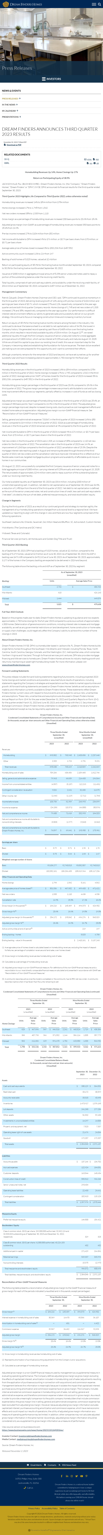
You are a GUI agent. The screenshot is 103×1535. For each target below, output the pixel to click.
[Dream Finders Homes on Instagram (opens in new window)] (72, 1476)
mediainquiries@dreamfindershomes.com (36, 1439)
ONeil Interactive (68, 1530)
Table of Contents (67, 1508)
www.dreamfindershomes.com (16, 665)
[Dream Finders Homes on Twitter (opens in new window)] (76, 1476)
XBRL (6, 163)
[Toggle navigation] (94, 4)
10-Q (6, 159)
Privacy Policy (34, 1508)
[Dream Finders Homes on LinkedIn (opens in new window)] (67, 1476)
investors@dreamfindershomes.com (35, 1436)
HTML (88, 159)
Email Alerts (36, 1465)
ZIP (96, 163)
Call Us (28, 1487)
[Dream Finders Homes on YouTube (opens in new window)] (81, 1476)
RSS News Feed (69, 1465)
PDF (96, 159)
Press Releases (10, 98)
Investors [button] (51, 79)
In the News (8, 104)
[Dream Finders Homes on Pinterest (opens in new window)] (86, 1476)
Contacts (52, 1465)
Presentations (10, 116)
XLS (89, 163)
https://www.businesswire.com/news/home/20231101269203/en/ (33, 1430)
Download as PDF (12, 145)
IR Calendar (9, 110)
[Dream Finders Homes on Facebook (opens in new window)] (61, 1476)
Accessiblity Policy (49, 1508)
